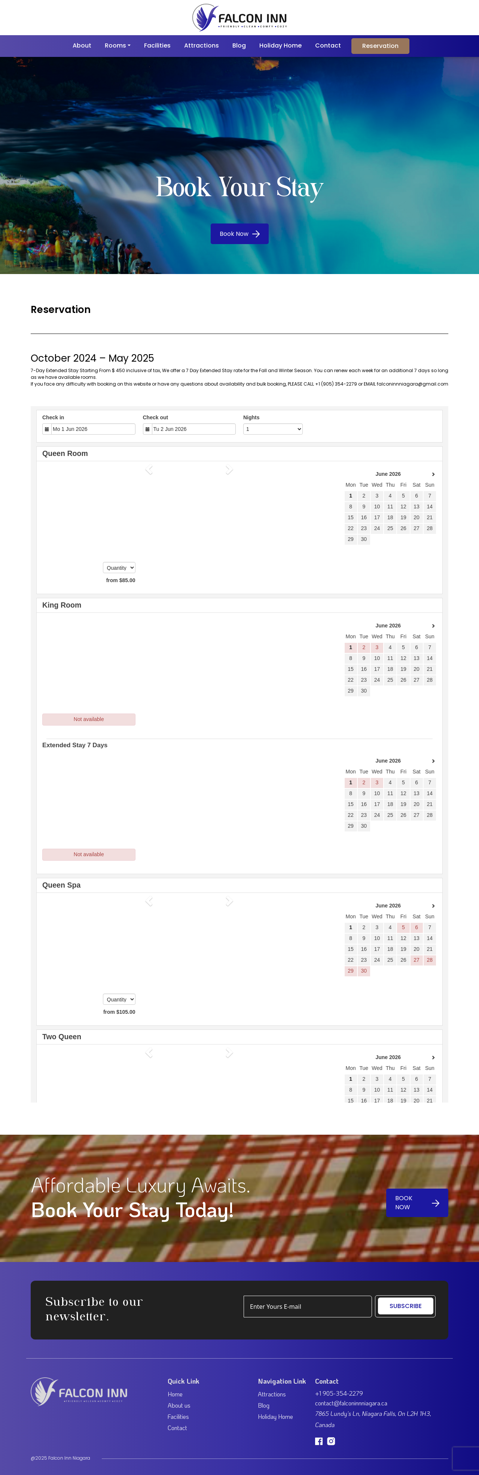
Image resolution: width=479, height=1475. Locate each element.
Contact (328, 45)
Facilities (157, 45)
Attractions (201, 45)
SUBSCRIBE (406, 1306)
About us (179, 1405)
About (82, 45)
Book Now (240, 233)
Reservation (380, 46)
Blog (239, 45)
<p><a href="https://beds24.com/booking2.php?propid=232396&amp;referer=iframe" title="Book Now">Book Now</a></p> (239, 754)
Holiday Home (280, 45)
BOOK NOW (417, 1202)
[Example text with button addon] (308, 1306)
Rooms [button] (115, 45)
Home (175, 1394)
